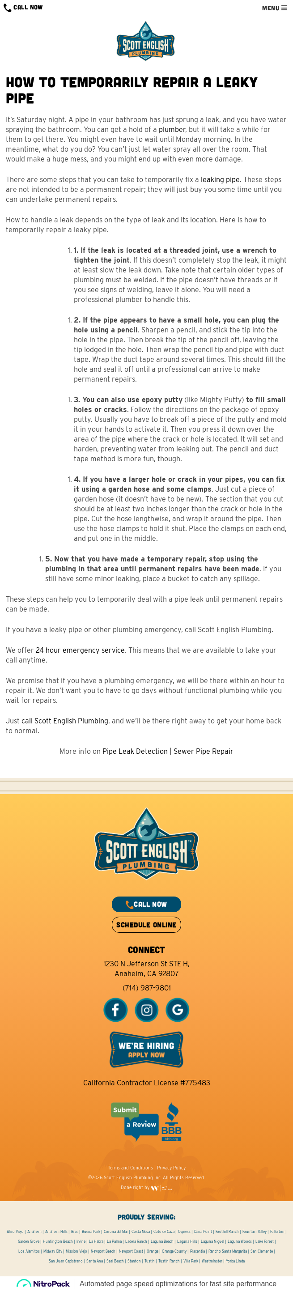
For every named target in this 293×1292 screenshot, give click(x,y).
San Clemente (262, 1251)
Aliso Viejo (15, 1231)
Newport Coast (131, 1251)
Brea (74, 1231)
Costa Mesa (141, 1231)
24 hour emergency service (80, 650)
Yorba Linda (235, 1261)
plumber (172, 129)
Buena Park (91, 1231)
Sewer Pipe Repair (204, 751)
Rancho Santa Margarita (227, 1251)
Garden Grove (28, 1241)
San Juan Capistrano (66, 1261)
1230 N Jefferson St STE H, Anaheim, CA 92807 (147, 969)
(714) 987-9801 (147, 988)
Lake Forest (264, 1241)
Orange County (174, 1251)
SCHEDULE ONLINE (146, 924)
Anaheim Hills (56, 1231)
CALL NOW (23, 8)
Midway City (52, 1251)
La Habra (96, 1241)
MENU (274, 8)
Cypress (184, 1231)
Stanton (134, 1261)
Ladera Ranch (136, 1241)
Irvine (80, 1241)
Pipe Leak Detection (135, 751)
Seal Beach (115, 1261)
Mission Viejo (76, 1251)
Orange (152, 1251)
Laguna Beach (162, 1241)
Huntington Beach (58, 1241)
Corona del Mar (116, 1231)
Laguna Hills (187, 1241)
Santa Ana (94, 1261)
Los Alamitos (29, 1251)
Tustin (149, 1261)
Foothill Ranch (227, 1231)
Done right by (147, 1187)
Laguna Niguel (212, 1241)
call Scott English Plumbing (64, 721)
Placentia (197, 1251)
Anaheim (34, 1231)
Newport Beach (103, 1251)
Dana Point (203, 1231)
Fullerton (277, 1231)
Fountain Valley (254, 1231)
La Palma (114, 1241)
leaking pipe (220, 179)
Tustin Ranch (169, 1261)
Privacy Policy (171, 1167)
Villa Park (190, 1261)
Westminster (212, 1261)
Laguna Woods (240, 1241)
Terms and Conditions (130, 1167)
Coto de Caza (163, 1231)
